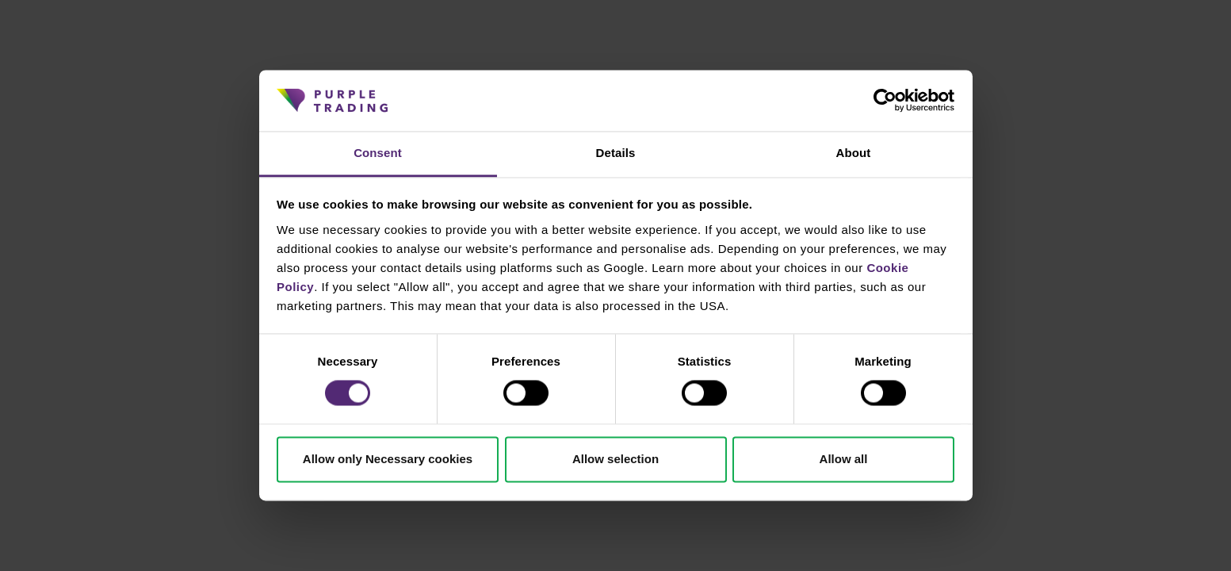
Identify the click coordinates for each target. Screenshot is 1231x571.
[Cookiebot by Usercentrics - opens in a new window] (885, 101)
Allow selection (615, 459)
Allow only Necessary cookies (387, 459)
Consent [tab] (378, 152)
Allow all (844, 459)
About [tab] (853, 152)
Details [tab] (616, 152)
